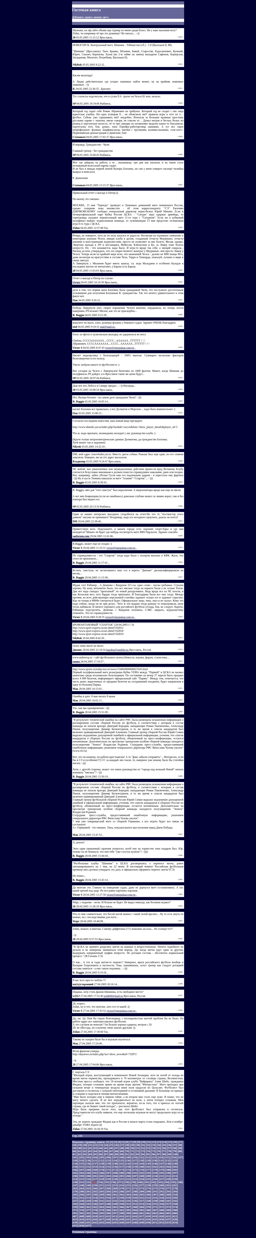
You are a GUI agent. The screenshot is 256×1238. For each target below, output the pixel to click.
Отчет (77, 282)
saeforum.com (81, 536)
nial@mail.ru (107, 326)
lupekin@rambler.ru (117, 649)
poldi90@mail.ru (113, 995)
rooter (77, 661)
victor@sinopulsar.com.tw (120, 347)
